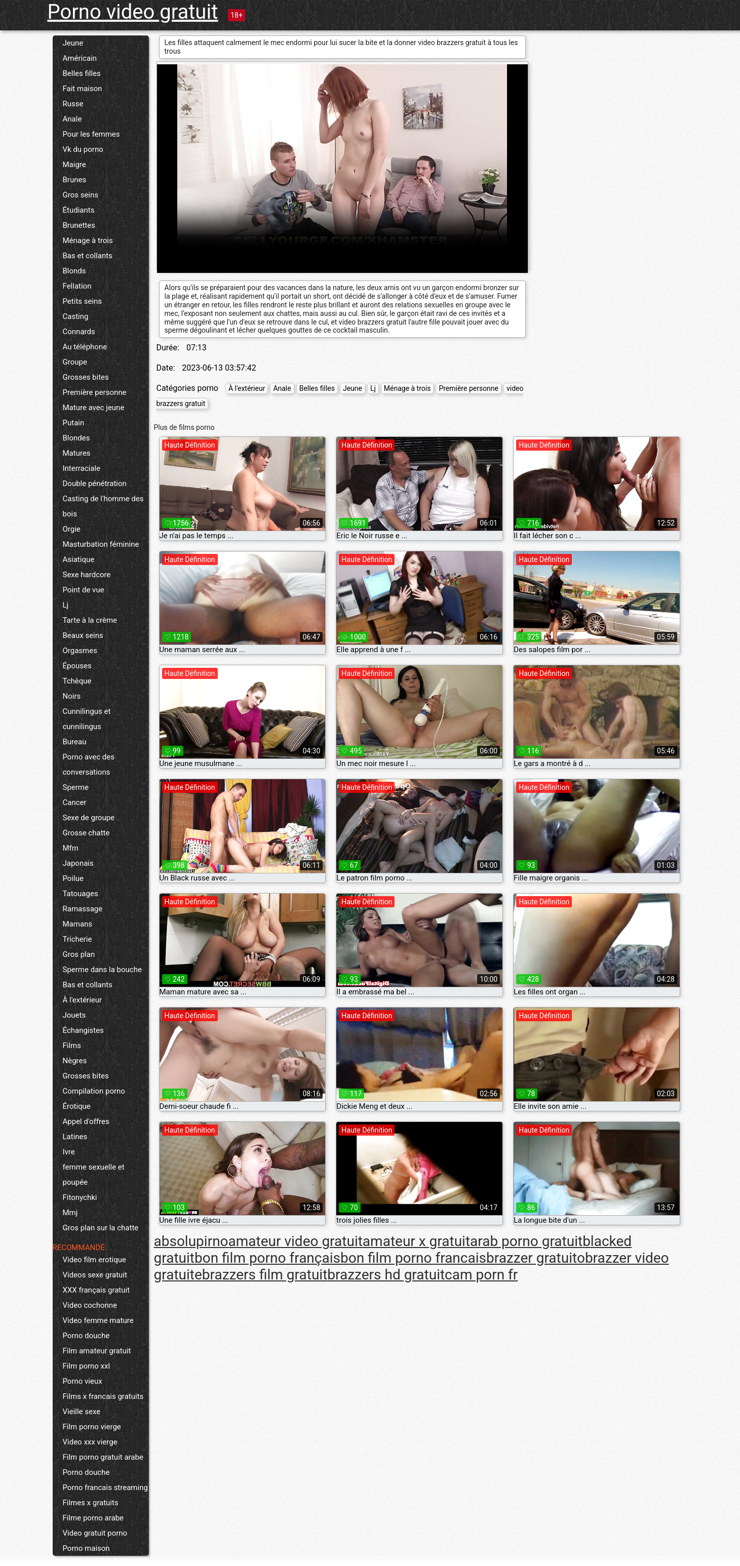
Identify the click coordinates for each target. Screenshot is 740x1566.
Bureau (75, 741)
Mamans (78, 924)
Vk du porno (83, 149)
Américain (80, 58)
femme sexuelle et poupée (94, 1174)
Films (72, 1045)
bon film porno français (267, 1258)
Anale (72, 119)
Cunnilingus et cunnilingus (87, 719)
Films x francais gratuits (103, 1396)
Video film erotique (94, 1259)
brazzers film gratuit (264, 1274)
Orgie (72, 529)
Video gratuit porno (95, 1533)
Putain (74, 422)
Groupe (75, 362)
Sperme (76, 787)
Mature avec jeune (94, 407)
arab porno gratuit (526, 1241)
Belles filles (82, 73)
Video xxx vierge (90, 1442)
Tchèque (77, 681)
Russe (73, 103)
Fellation (77, 286)
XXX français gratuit (96, 1290)
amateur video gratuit (295, 1241)
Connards (79, 331)
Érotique (77, 1106)
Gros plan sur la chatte (101, 1227)
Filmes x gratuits (91, 1502)
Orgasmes (80, 650)
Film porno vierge (92, 1426)
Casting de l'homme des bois (103, 506)
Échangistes (83, 1030)
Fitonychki (80, 1197)
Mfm (71, 848)
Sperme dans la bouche (102, 969)
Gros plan (79, 954)
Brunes (75, 179)
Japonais (78, 863)
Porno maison (86, 1548)
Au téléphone (85, 346)
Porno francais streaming (105, 1487)
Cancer (75, 802)
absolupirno (191, 1241)
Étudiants (79, 210)
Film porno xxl (86, 1366)
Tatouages (80, 893)
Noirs (72, 696)
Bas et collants (87, 255)
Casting (76, 316)
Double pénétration (95, 483)
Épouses (77, 665)
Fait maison (82, 88)
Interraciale (82, 468)
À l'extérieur (82, 1000)
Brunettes (79, 225)
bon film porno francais (413, 1258)
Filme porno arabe (93, 1517)
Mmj (70, 1212)
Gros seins (81, 194)
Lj (66, 605)
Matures (77, 453)
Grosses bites (86, 377)
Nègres (75, 1060)
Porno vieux (82, 1381)
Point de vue (83, 589)
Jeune (73, 43)
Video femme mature (98, 1320)
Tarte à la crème (90, 620)
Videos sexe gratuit (95, 1274)
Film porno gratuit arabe (103, 1457)
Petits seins (82, 301)
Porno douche (86, 1335)
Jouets (74, 1015)
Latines (75, 1136)
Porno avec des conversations (88, 764)
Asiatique (79, 559)
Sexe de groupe (89, 817)
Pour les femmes (91, 134)
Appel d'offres (86, 1121)
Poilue (73, 878)
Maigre (74, 164)
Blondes (76, 438)
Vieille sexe (82, 1411)
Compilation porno (94, 1091)
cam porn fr (481, 1274)
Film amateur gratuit (97, 1350)
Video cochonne (90, 1305)
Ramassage (83, 908)
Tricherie (77, 939)
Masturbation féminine (101, 544)
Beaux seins (83, 635)
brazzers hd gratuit (386, 1274)
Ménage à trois (88, 240)
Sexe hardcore (87, 574)
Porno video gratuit (133, 12)
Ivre (69, 1151)
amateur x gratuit (416, 1241)
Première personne (95, 392)
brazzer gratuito (535, 1258)
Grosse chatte (86, 832)
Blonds (74, 270)
